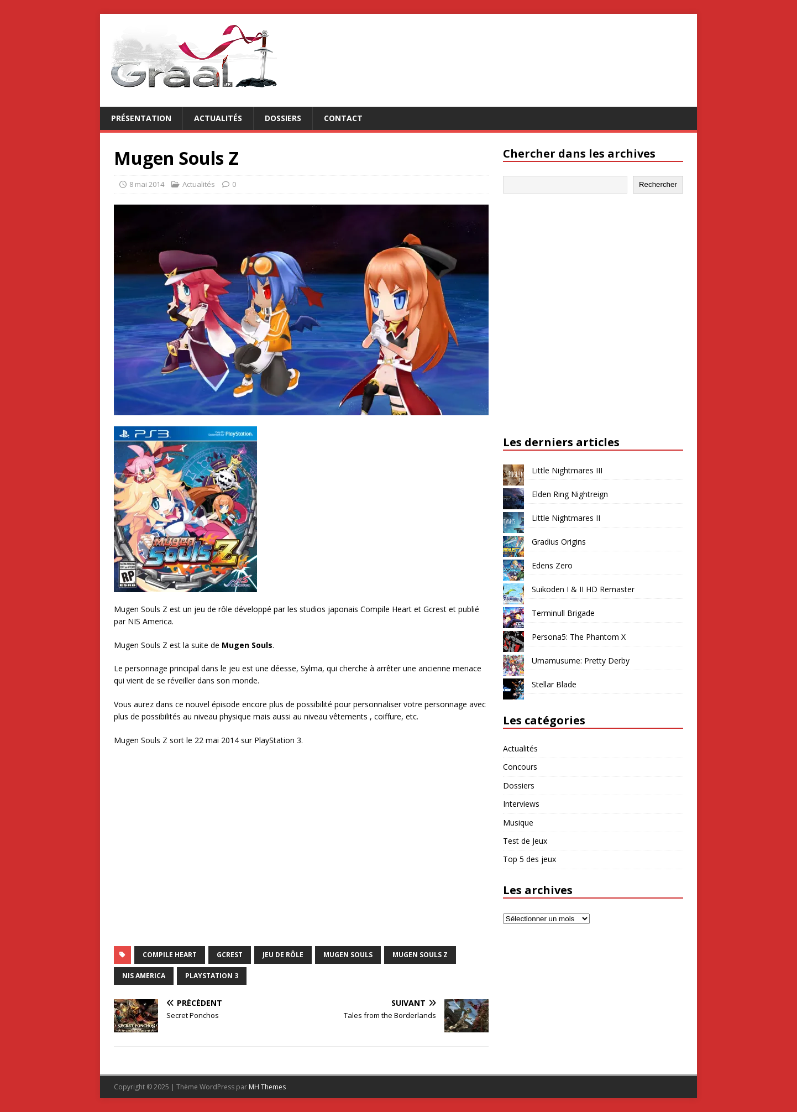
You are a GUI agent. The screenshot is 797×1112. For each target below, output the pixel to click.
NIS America (143, 975)
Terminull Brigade (563, 613)
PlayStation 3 (211, 975)
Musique (518, 822)
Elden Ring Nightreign (570, 494)
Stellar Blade (554, 684)
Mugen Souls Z (420, 954)
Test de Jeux (525, 841)
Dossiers (283, 118)
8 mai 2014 (146, 184)
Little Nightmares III (567, 470)
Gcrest (230, 954)
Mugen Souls (348, 954)
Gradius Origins (559, 541)
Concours (520, 766)
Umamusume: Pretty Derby (581, 660)
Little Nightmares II (566, 518)
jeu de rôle (283, 954)
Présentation (141, 118)
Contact (343, 118)
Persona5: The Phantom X (579, 636)
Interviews (521, 803)
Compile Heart (170, 954)
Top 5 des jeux (529, 859)
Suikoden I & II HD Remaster (583, 589)
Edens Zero (552, 565)
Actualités (218, 118)
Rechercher (658, 184)
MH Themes (267, 1087)
